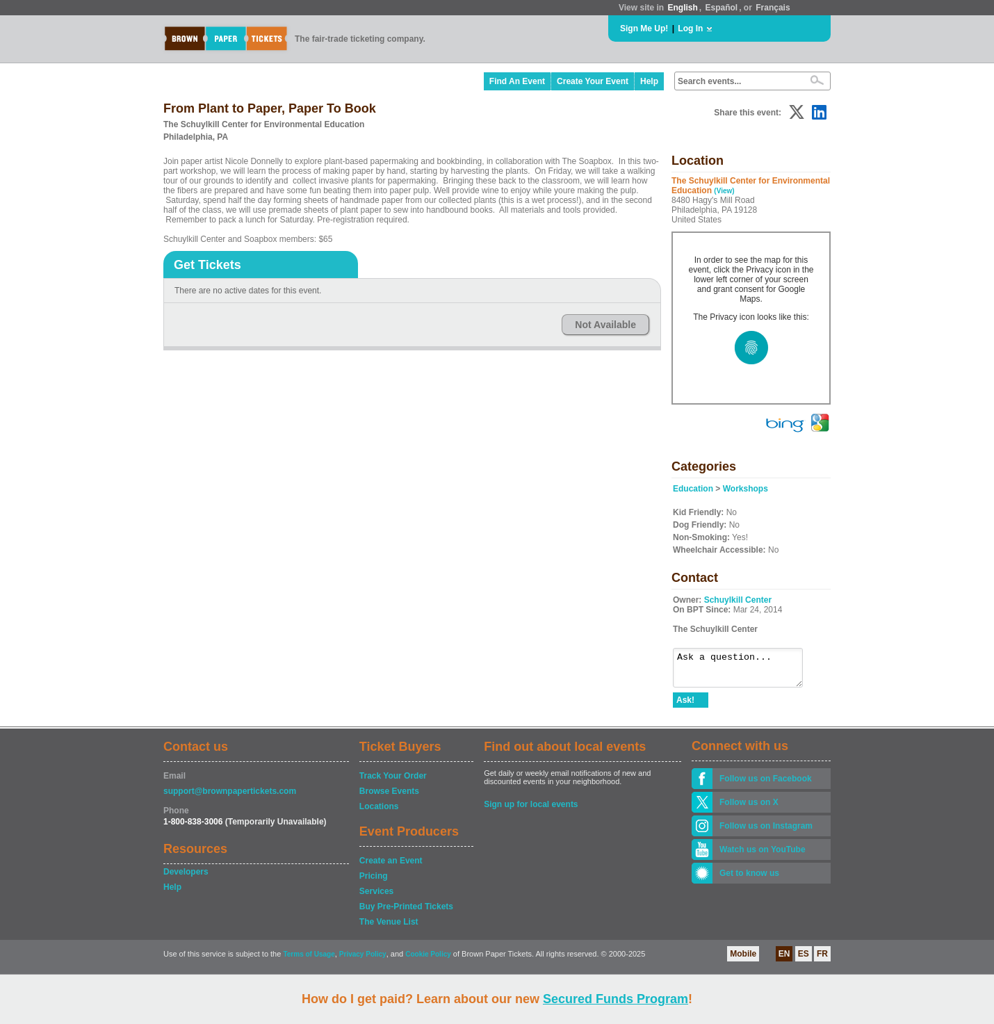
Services (376, 897)
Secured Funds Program (615, 999)
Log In (690, 28)
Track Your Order (393, 782)
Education (693, 489)
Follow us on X (749, 808)
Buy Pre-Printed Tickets (406, 913)
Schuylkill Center (738, 600)
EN (784, 960)
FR (822, 960)
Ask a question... (745, 671)
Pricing (373, 882)
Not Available (605, 324)
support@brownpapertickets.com (229, 797)
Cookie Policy (428, 960)
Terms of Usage (308, 960)
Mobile (743, 960)
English (682, 8)
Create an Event (391, 867)
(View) (724, 191)
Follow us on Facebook (765, 785)
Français (773, 8)
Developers (186, 878)
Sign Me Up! (644, 28)
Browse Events (389, 797)
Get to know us (749, 879)
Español (722, 8)
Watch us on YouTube (762, 856)
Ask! (685, 706)
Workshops (745, 489)
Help (649, 81)
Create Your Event (592, 81)
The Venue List (388, 928)
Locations (379, 813)
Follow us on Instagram (766, 832)
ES (803, 960)
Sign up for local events (531, 810)
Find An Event (517, 81)
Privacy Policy (362, 960)
